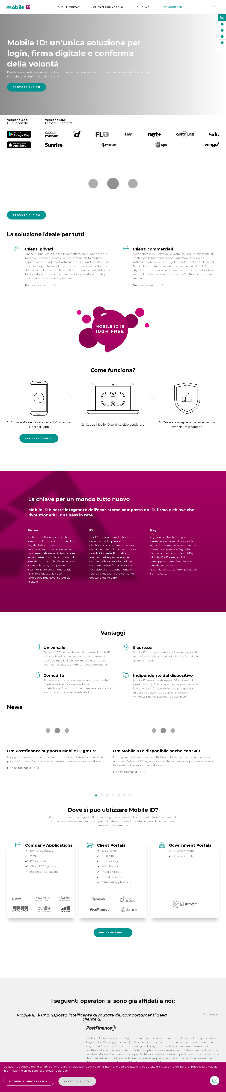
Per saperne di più (40, 285)
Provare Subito (26, 87)
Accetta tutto (77, 1081)
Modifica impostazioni (29, 1081)
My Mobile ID (172, 7)
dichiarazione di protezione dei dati (44, 1070)
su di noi (144, 7)
